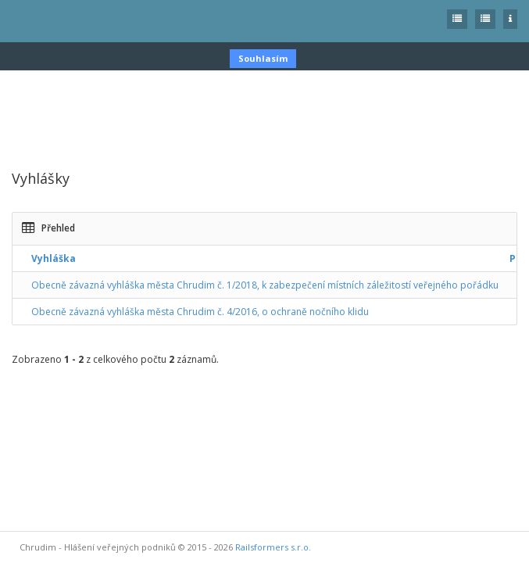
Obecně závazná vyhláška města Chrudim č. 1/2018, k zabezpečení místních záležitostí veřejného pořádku (265, 285)
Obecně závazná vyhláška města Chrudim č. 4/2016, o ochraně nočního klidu (200, 311)
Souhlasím (263, 58)
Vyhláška (53, 258)
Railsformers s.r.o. (273, 547)
